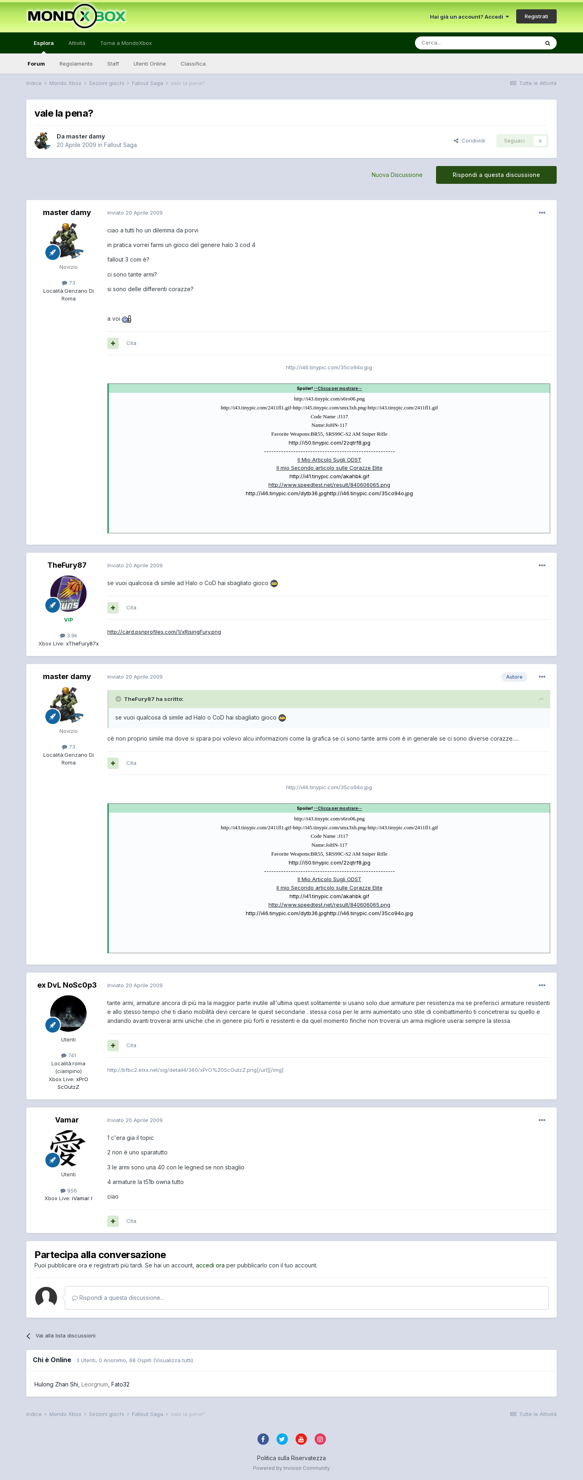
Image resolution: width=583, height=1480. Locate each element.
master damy (85, 136)
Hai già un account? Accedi (469, 16)
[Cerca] (452, 42)
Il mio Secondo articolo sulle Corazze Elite (330, 467)
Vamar (67, 1120)
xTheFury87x (81, 643)
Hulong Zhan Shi (56, 1384)
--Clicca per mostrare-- (338, 388)
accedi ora (210, 1265)
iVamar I (81, 1198)
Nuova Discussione (397, 174)
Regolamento (76, 63)
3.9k (68, 635)
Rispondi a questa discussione (496, 174)
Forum (36, 63)
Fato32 (120, 1384)
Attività (76, 43)
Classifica (193, 63)
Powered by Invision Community (291, 1468)
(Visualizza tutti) (173, 1360)
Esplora (44, 46)
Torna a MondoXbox (126, 43)
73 (68, 282)
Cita (131, 343)
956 (68, 1190)
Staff (113, 63)
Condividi (469, 140)
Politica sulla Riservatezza (291, 1457)
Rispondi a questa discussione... (118, 1297)
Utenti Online (150, 63)
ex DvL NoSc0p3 (67, 985)
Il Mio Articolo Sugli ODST (330, 459)
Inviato (135, 212)
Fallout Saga (120, 144)
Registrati (536, 16)
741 (68, 1055)
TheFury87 (67, 565)
